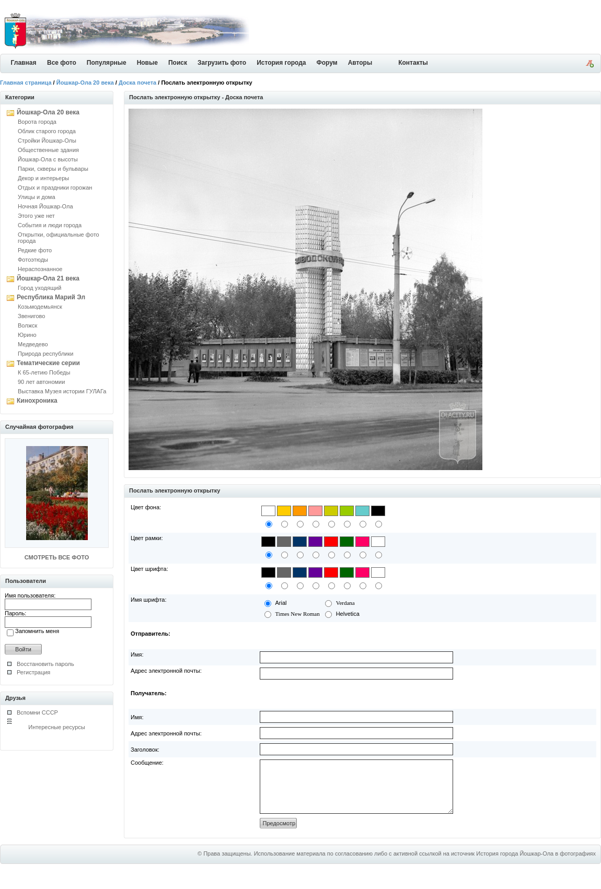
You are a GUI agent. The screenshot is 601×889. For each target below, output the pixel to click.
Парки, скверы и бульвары (53, 169)
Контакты (413, 62)
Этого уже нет (36, 216)
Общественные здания (48, 150)
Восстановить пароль (45, 664)
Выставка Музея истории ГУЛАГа (62, 391)
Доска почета (137, 82)
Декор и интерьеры (43, 178)
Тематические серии (48, 363)
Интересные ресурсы (56, 727)
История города (281, 62)
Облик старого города (47, 131)
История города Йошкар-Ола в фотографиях (536, 864)
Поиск (177, 62)
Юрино (27, 335)
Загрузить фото (222, 62)
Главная (24, 62)
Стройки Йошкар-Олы (47, 140)
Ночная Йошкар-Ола (45, 206)
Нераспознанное (40, 269)
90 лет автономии (41, 382)
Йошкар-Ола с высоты (48, 159)
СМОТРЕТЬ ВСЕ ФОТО (57, 557)
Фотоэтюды (33, 259)
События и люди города (50, 225)
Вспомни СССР (37, 712)
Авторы (360, 62)
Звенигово (31, 316)
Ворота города (37, 122)
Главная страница (26, 82)
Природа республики (45, 353)
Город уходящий (39, 288)
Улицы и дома (36, 197)
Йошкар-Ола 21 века (48, 278)
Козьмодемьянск (40, 306)
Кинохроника (37, 400)
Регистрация (33, 672)
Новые (147, 62)
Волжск (27, 325)
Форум (327, 62)
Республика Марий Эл (51, 297)
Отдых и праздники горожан (55, 187)
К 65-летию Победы (44, 372)
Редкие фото (35, 250)
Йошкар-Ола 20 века (85, 82)
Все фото (61, 62)
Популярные (106, 62)
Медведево (33, 344)
